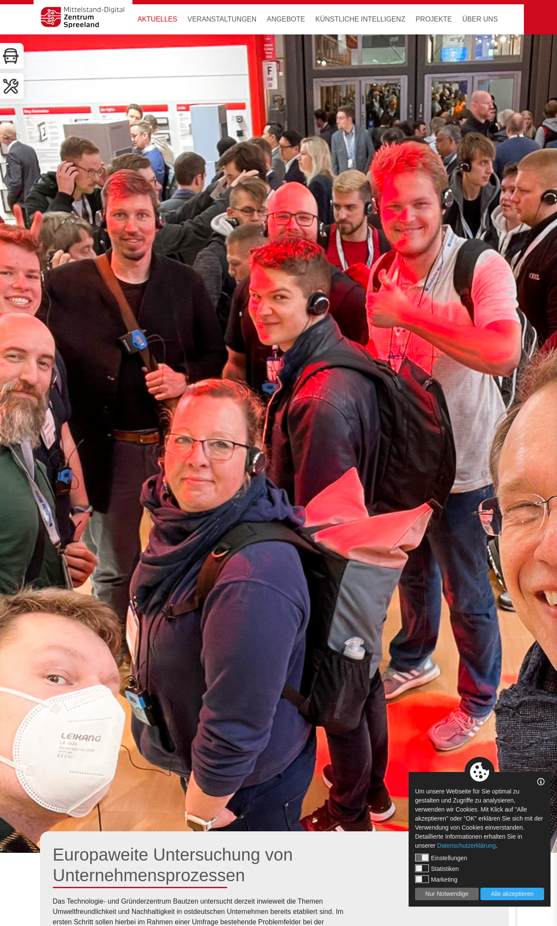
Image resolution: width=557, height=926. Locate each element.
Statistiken (437, 868)
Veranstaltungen (222, 19)
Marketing (436, 879)
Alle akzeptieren (512, 893)
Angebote (286, 19)
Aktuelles (157, 19)
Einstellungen (441, 857)
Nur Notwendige (446, 893)
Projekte (433, 19)
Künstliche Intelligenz (360, 19)
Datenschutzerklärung (466, 845)
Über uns (480, 19)
